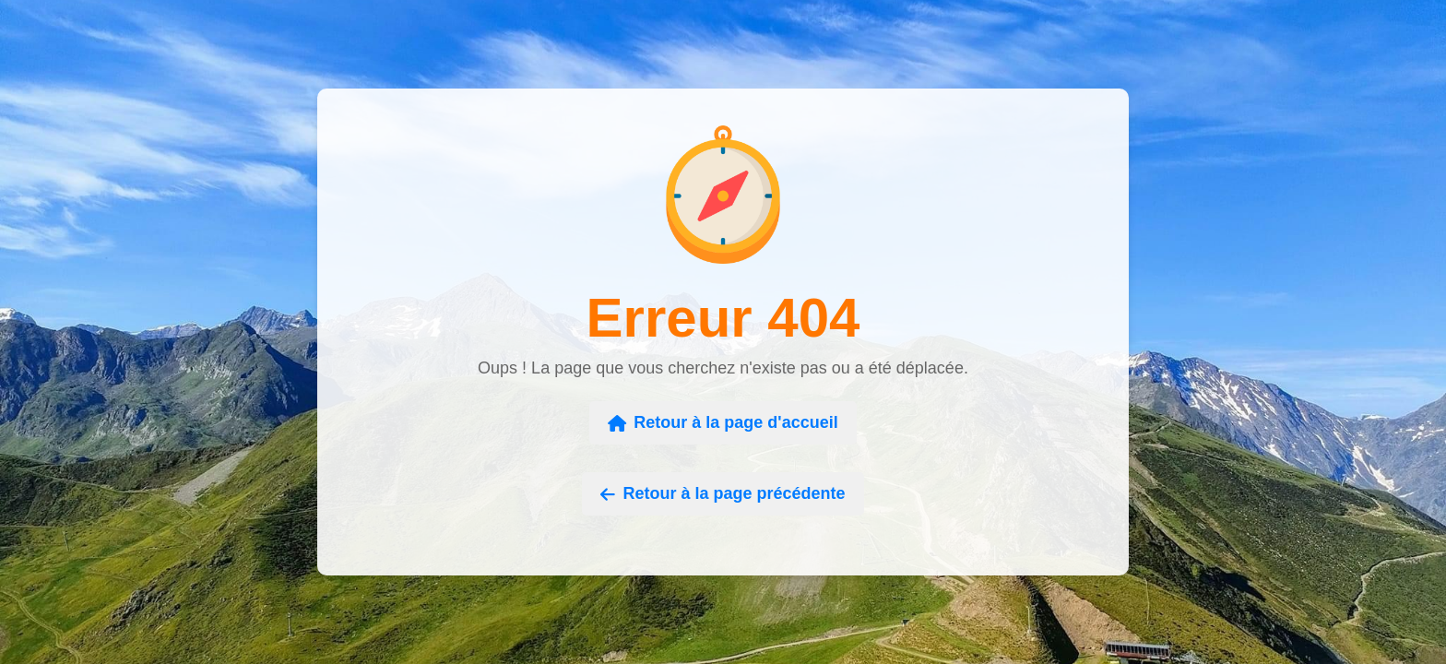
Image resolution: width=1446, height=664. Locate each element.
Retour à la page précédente (722, 493)
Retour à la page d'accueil (722, 422)
